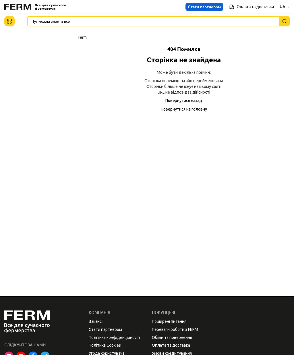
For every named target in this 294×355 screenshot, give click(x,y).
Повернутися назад (183, 100)
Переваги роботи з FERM (175, 329)
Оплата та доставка (251, 6)
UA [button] (285, 6)
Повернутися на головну (184, 109)
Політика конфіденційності (114, 337)
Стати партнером (204, 7)
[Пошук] (284, 21)
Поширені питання (169, 321)
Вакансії (96, 321)
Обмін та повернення (172, 337)
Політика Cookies (105, 345)
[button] (9, 21)
